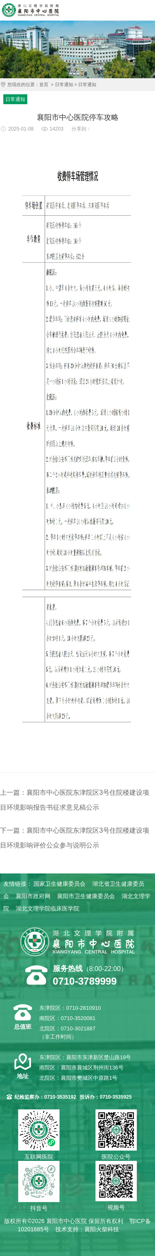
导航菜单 (146, 10)
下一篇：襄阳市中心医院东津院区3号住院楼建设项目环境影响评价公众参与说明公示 (74, 838)
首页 (43, 84)
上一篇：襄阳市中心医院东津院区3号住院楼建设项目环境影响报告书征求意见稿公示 (74, 800)
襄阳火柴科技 (101, 1229)
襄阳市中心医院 (30, 10)
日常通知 (64, 84)
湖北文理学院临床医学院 (47, 908)
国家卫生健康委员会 (59, 883)
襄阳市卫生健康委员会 (86, 896)
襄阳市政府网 (33, 896)
